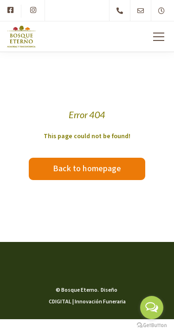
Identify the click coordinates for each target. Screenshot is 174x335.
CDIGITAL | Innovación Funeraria (87, 302)
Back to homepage (87, 168)
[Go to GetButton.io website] (152, 325)
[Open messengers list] (151, 307)
